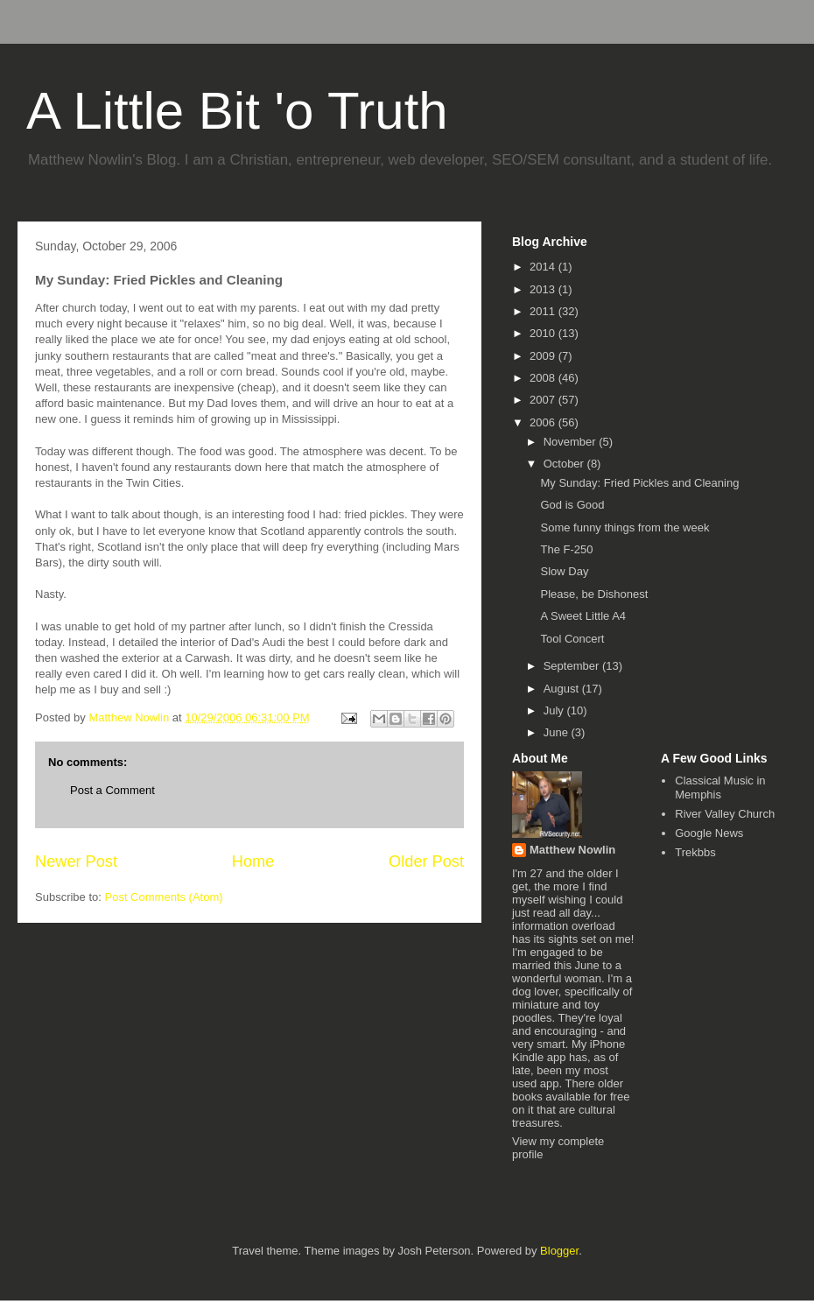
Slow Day (564, 571)
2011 (544, 311)
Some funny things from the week (624, 527)
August (563, 688)
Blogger (559, 1250)
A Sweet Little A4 (583, 615)
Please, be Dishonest (594, 594)
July (555, 710)
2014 (544, 266)
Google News (709, 833)
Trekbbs (695, 852)
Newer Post (76, 861)
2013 (544, 289)
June (558, 732)
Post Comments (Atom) (164, 897)
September (573, 665)
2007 (544, 399)
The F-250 (566, 549)
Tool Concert (572, 638)
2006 (544, 422)
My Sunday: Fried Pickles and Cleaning (639, 482)
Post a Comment (112, 790)
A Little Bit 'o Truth (237, 110)
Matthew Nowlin (572, 849)
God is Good (572, 504)
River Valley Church (725, 813)
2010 (544, 333)
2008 (544, 377)
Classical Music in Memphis (720, 787)
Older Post (426, 861)
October (565, 463)
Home (253, 861)
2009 (544, 355)
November (572, 441)
